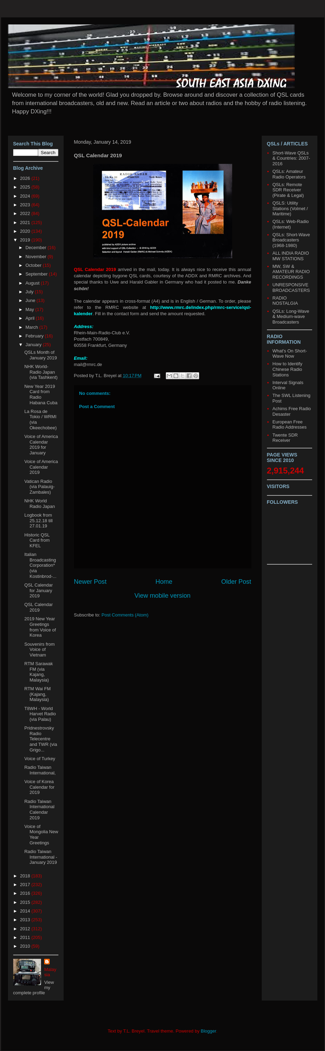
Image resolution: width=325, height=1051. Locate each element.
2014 (26, 911)
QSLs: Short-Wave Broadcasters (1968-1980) (291, 240)
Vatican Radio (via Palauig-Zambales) (39, 487)
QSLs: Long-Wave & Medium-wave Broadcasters (291, 317)
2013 (26, 919)
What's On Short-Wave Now (290, 353)
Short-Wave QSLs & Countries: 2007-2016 (291, 158)
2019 (26, 239)
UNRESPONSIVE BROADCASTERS (291, 287)
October (34, 265)
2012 (26, 928)
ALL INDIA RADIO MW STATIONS (291, 255)
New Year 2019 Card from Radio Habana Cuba (40, 394)
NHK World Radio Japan (39, 503)
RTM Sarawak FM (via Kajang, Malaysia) (38, 672)
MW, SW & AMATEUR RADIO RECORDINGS (291, 272)
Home (163, 581)
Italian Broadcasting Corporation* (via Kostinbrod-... (40, 565)
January (34, 344)
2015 (26, 902)
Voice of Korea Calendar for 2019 (39, 787)
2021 (26, 222)
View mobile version (162, 595)
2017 (26, 884)
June (30, 300)
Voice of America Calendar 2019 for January (41, 444)
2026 (26, 178)
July (30, 291)
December (36, 247)
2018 (26, 875)
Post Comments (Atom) (124, 615)
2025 (26, 187)
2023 (26, 204)
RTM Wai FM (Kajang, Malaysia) (37, 694)
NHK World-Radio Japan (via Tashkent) (41, 372)
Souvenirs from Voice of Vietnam (39, 650)
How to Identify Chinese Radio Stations (287, 369)
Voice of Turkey (39, 758)
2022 (26, 213)
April (30, 318)
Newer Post (90, 581)
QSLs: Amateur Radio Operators (289, 174)
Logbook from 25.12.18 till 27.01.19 (38, 520)
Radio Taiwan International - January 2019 (40, 857)
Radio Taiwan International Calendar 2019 (39, 809)
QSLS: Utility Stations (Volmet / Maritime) (290, 208)
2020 (26, 231)
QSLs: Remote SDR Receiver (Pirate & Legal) (288, 190)
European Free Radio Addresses (290, 424)
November (36, 256)
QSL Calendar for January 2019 (38, 590)
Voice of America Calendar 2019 (41, 467)
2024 (26, 196)
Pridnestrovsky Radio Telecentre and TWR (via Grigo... (40, 738)
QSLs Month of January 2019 (40, 355)
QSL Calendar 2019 (38, 607)
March (32, 327)
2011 (26, 937)
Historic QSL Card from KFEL (37, 540)
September (37, 274)
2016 (26, 893)
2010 (26, 946)
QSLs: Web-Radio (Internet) (291, 224)
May (30, 309)
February (35, 336)
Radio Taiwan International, (40, 770)
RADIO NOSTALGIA (285, 300)
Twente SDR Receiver (285, 437)
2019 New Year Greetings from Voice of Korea (40, 627)
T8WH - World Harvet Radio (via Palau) (40, 714)
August (33, 283)
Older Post (236, 581)
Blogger (208, 1031)
